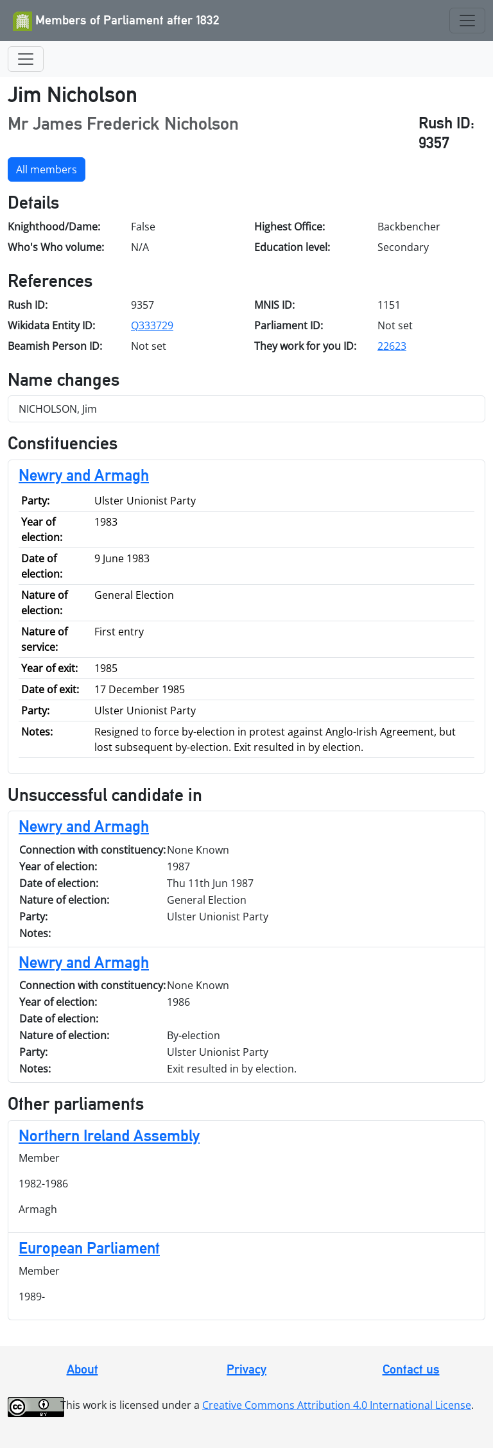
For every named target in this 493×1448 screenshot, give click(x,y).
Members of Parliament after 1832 (116, 21)
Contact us (411, 1369)
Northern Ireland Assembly (109, 1135)
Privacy (246, 1369)
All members (46, 169)
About (82, 1369)
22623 (391, 346)
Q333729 (152, 325)
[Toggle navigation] (467, 20)
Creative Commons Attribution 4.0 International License (336, 1405)
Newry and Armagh (84, 475)
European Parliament (89, 1247)
